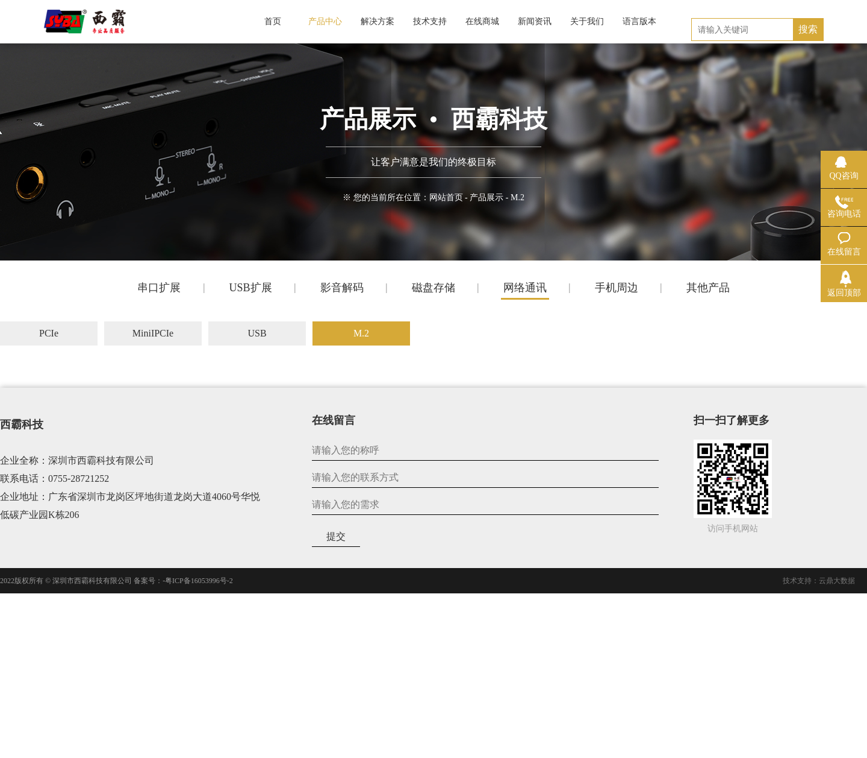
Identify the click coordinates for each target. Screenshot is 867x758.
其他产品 (708, 288)
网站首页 (446, 197)
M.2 (361, 333)
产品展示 (486, 197)
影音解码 (342, 288)
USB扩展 (250, 288)
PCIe (48, 333)
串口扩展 (159, 288)
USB (256, 333)
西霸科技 (21, 424)
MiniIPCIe (152, 333)
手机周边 (616, 288)
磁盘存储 (433, 288)
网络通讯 (525, 288)
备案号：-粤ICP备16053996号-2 (183, 580)
